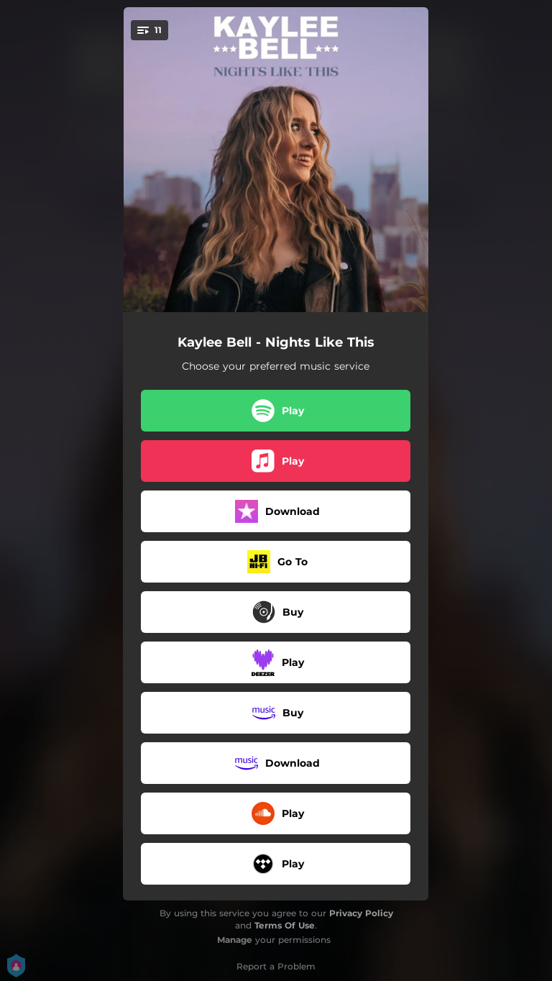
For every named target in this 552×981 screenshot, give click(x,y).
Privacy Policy (361, 913)
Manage (234, 939)
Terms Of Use (284, 925)
